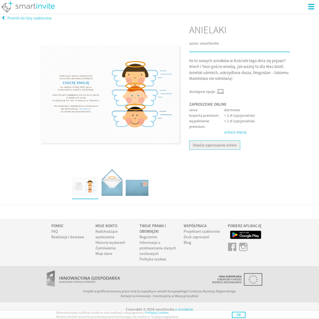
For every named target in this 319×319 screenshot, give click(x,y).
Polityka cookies (153, 259)
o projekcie (184, 309)
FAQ (54, 231)
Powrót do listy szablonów (26, 18)
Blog (187, 242)
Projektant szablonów (202, 231)
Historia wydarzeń (110, 242)
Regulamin (148, 236)
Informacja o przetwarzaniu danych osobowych (158, 248)
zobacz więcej (235, 132)
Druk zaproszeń (196, 236)
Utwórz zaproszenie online (215, 145)
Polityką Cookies (157, 312)
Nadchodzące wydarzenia (106, 234)
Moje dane (103, 253)
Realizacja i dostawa (67, 236)
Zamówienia (105, 247)
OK (238, 314)
